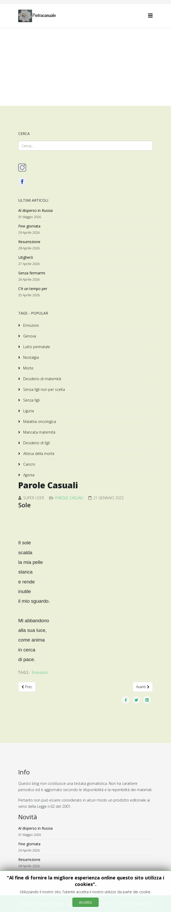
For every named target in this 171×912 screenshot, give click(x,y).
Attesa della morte (38, 453)
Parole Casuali (69, 497)
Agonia (28, 474)
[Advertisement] (85, 66)
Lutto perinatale (36, 346)
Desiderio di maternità (41, 378)
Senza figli (31, 400)
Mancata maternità (38, 432)
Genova (29, 336)
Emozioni (30, 325)
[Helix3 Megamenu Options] (150, 15)
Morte (27, 368)
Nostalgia (30, 357)
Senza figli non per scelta (43, 389)
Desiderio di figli (36, 442)
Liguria (28, 410)
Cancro (28, 464)
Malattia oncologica (39, 421)
